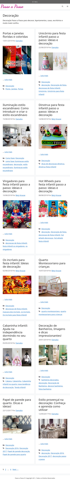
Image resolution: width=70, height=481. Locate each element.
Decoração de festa (58, 85)
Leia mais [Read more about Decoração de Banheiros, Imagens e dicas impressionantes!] (44, 370)
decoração (45, 85)
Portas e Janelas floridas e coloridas (15, 35)
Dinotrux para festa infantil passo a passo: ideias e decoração (51, 110)
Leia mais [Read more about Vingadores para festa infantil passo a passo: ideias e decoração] (8, 234)
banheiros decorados (50, 380)
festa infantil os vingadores (14, 246)
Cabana (8, 381)
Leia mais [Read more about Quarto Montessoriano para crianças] (44, 302)
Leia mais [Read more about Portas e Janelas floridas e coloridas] (8, 79)
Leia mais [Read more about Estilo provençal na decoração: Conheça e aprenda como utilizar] (44, 444)
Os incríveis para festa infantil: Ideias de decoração (16, 263)
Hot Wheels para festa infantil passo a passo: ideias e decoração (52, 186)
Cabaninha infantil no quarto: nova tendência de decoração (17, 384)
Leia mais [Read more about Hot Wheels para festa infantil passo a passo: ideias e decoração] (44, 222)
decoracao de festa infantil (49, 88)
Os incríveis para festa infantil (15, 315)
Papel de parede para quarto (14, 454)
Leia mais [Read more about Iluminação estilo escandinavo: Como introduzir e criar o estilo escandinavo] (8, 152)
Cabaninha (17, 381)
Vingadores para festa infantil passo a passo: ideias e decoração (16, 186)
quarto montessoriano (50, 311)
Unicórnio (43, 91)
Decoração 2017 (45, 456)
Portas (20, 89)
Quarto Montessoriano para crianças (52, 263)
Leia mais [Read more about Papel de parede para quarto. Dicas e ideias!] (8, 439)
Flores (7, 89)
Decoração (9, 86)
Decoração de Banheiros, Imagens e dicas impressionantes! (52, 331)
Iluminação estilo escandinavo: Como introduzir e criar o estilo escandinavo (16, 110)
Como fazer (9, 158)
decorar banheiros (55, 386)
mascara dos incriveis (11, 312)
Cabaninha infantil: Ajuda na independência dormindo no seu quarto (15, 332)
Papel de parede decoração (19, 451)
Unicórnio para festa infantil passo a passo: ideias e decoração (52, 38)
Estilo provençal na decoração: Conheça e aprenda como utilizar (52, 405)
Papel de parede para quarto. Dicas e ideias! (17, 403)
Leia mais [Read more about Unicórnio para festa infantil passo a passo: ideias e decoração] (44, 75)
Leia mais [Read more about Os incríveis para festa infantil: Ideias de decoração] (8, 299)
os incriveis (25, 312)
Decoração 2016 (12, 448)
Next (15, 469)
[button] (62, 6)
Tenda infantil (20, 387)
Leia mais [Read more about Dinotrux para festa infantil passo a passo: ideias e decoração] (44, 154)
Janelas (14, 89)
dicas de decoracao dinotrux (52, 164)
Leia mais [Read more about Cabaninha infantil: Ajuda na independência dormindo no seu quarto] (8, 372)
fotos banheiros (45, 389)
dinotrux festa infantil (47, 167)
